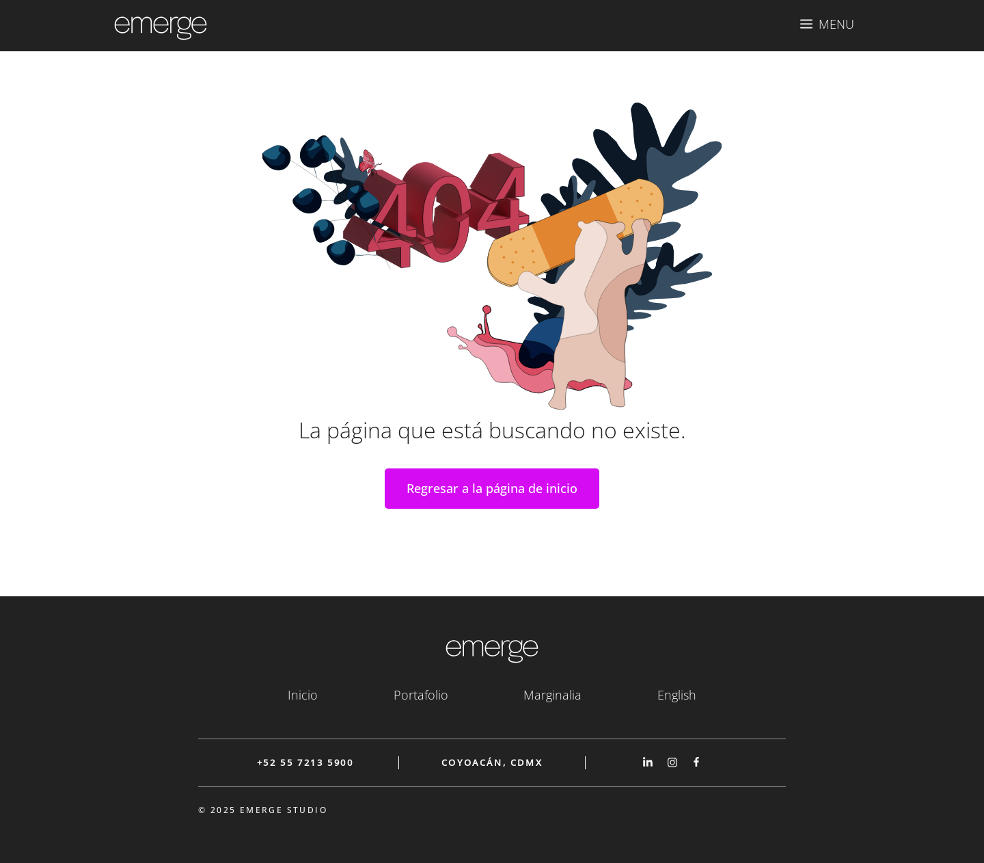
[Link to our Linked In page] (647, 762)
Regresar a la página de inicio (492, 488)
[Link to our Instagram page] (672, 762)
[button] (827, 23)
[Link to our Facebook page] (696, 762)
